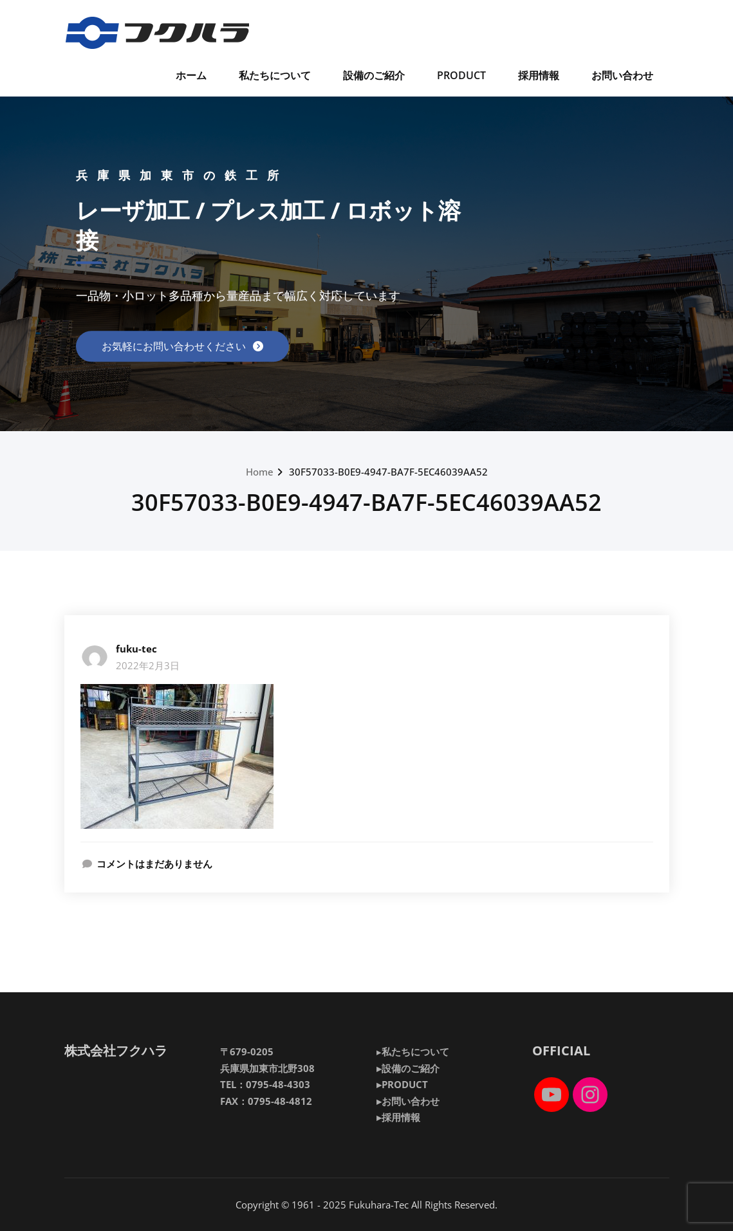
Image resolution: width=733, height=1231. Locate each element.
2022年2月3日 (148, 665)
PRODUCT (461, 75)
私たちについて (275, 75)
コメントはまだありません (154, 863)
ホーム (191, 75)
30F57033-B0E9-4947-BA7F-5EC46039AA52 (388, 471)
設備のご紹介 (374, 75)
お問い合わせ (622, 75)
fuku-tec (136, 648)
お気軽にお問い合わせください (175, 346)
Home (260, 471)
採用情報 (538, 75)
